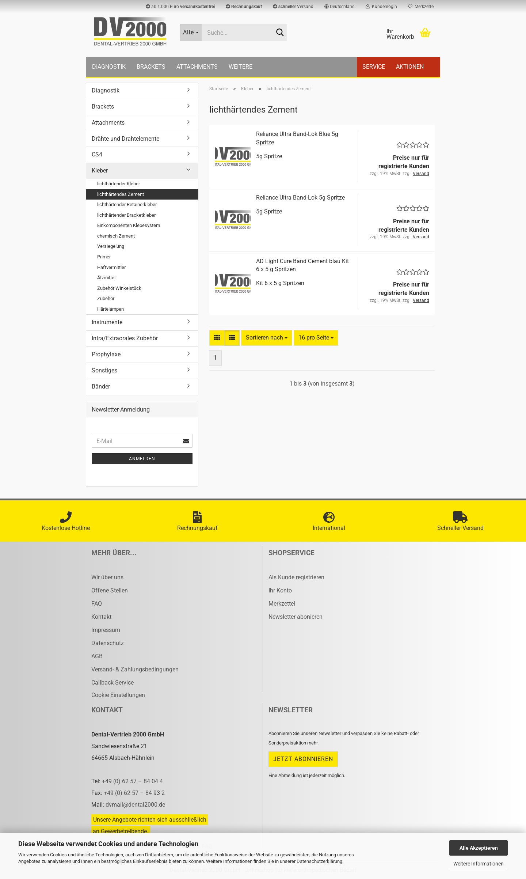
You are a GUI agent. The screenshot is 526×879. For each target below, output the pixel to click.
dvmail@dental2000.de (135, 804)
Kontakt (101, 616)
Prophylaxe (106, 354)
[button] (339, 6)
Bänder (101, 386)
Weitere (240, 66)
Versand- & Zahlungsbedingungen (135, 669)
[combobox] (266, 338)
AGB (97, 656)
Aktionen (410, 66)
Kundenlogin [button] (381, 6)
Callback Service (112, 682)
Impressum (105, 629)
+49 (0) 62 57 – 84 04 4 (132, 781)
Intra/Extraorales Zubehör (125, 338)
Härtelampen (110, 309)
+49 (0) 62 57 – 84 (128, 792)
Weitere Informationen (478, 864)
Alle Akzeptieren (479, 848)
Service (373, 66)
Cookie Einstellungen (118, 695)
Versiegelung (110, 246)
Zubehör (105, 298)
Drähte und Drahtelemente (125, 138)
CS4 (97, 154)
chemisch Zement (116, 236)
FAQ (96, 603)
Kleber (100, 170)
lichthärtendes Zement (120, 194)
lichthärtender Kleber (118, 183)
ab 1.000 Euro (180, 6)
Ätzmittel (106, 277)
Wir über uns (107, 577)
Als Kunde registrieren (296, 577)
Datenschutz (107, 643)
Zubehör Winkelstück (119, 288)
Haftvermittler (111, 267)
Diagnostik (109, 66)
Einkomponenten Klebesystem (128, 225)
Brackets (151, 66)
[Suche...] (191, 32)
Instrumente (107, 322)
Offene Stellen (109, 590)
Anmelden (142, 458)
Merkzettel (421, 6)
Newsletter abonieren (295, 616)
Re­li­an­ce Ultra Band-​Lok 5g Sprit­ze (300, 197)
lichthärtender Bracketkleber (126, 215)
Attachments (197, 66)
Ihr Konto (280, 590)
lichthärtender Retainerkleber (127, 204)
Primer (104, 256)
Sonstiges (104, 370)
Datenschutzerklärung (319, 861)
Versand (293, 6)
